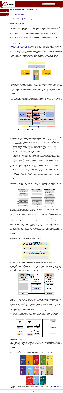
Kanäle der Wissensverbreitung (19, 15)
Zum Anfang (12, 39)
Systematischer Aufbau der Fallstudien (20, 17)
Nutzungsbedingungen (30, 391)
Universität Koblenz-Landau (10, 391)
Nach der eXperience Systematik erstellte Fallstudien (23, 19)
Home (8, 9)
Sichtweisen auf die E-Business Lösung (20, 18)
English (2, 7)
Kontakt (61, 7)
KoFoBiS (7, 13)
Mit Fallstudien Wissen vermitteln (19, 14)
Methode (7, 15)
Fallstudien (7, 11)
